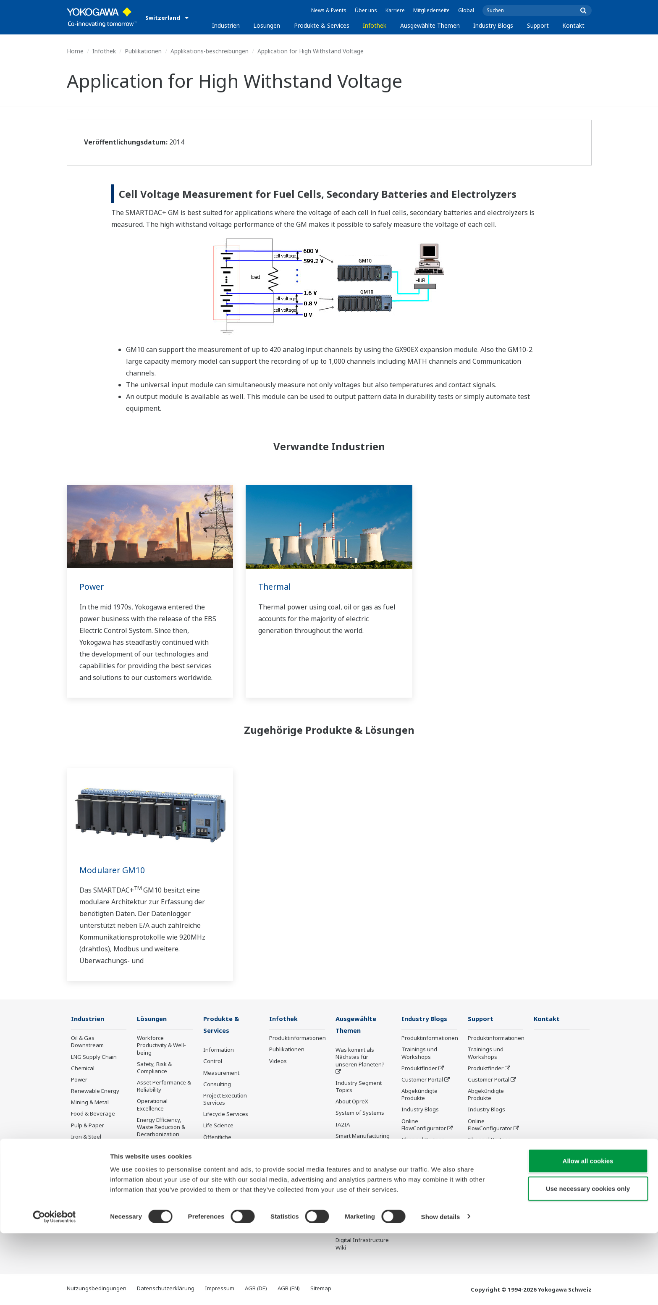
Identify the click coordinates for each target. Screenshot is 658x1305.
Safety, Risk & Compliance (154, 1068)
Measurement (221, 1073)
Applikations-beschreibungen (209, 51)
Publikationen (143, 51)
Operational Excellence (152, 1105)
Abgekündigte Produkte (221, 1160)
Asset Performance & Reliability (164, 1086)
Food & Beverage (93, 1114)
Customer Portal (422, 1080)
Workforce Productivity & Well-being (161, 1045)
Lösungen (266, 25)
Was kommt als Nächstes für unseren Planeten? (360, 1058)
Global (466, 10)
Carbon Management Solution (164, 1201)
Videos (278, 1061)
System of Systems (360, 1113)
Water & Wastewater (97, 1148)
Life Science (218, 1126)
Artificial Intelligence (361, 1166)
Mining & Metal (90, 1102)
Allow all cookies (588, 1232)
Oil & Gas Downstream (87, 1042)
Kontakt (573, 25)
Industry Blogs (493, 25)
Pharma (81, 1189)
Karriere (395, 10)
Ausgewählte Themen (430, 25)
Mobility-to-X (87, 1178)
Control (212, 1062)
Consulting (217, 1085)
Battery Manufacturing (90, 1163)
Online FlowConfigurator (423, 1124)
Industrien (226, 25)
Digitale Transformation (356, 1151)
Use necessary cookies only (588, 1260)
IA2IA (343, 1125)
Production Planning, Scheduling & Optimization (163, 1179)
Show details (440, 1288)
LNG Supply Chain (94, 1057)
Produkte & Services (321, 25)
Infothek (374, 25)
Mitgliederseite (431, 10)
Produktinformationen (297, 1038)
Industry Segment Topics (359, 1087)
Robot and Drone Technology (357, 1188)
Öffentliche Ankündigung (220, 1141)
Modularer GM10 (113, 870)
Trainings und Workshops (419, 1053)
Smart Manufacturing (363, 1136)
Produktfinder (419, 1068)
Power (92, 586)
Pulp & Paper (87, 1125)
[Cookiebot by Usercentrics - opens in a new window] (54, 1288)
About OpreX (352, 1102)
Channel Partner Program (422, 1143)
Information (218, 1050)
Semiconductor (90, 1201)
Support (538, 25)
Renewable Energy (95, 1091)
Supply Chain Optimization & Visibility (155, 1153)
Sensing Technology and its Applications (362, 1207)
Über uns (366, 10)
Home (75, 51)
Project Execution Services (225, 1099)
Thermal (275, 586)
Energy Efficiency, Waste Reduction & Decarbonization (161, 1127)
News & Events (328, 10)
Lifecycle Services (225, 1115)
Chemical (82, 1068)
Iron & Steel (86, 1137)
